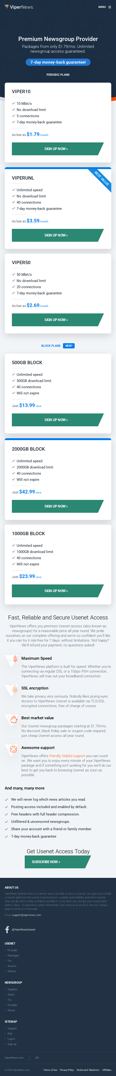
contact (103, 905)
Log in (11, 1039)
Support (12, 1028)
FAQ (10, 1033)
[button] (104, 7)
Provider (12, 950)
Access (12, 966)
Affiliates (106, 1070)
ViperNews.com (14, 1057)
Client (11, 994)
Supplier (12, 989)
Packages (13, 955)
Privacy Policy (67, 1070)
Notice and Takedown (88, 1070)
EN (37, 1057)
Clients (12, 971)
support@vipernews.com (26, 915)
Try (9, 960)
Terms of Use (50, 1070)
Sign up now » (56, 149)
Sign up (12, 1044)
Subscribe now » (46, 862)
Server (11, 1010)
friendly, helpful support (67, 756)
